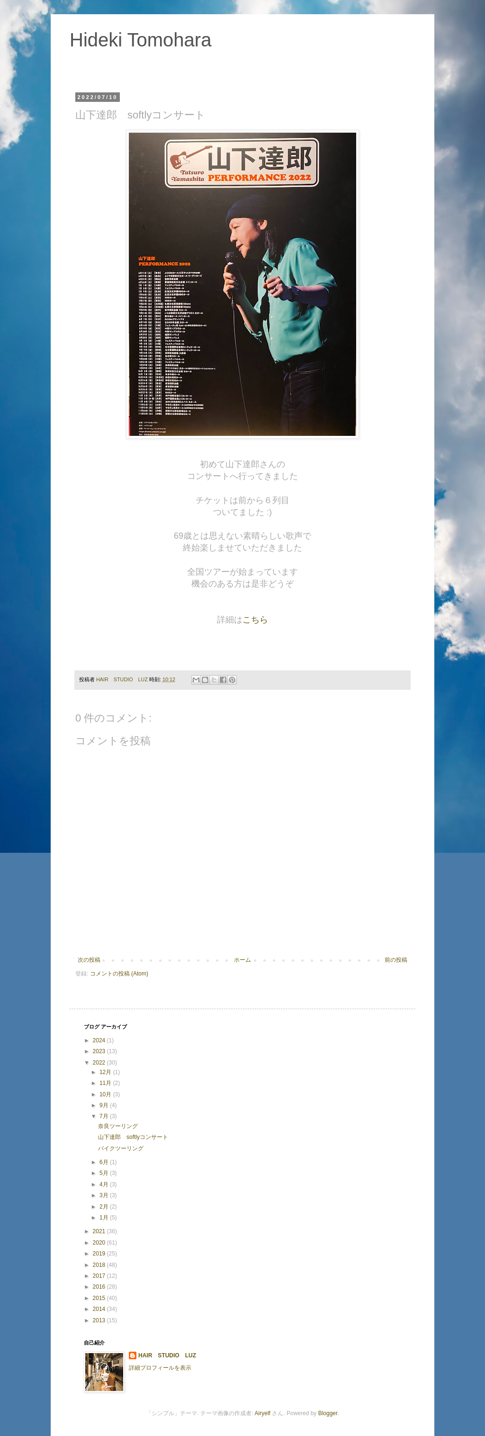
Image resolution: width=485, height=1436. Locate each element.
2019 (100, 1253)
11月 (106, 1083)
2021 (100, 1231)
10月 (106, 1094)
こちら (255, 619)
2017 (100, 1276)
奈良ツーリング (118, 1126)
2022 (100, 1062)
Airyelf (262, 1413)
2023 (100, 1051)
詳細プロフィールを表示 (160, 1367)
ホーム (242, 960)
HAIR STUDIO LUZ (167, 1355)
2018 (100, 1265)
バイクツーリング (121, 1148)
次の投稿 (89, 960)
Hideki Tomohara (140, 39)
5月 (104, 1173)
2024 (100, 1040)
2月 (104, 1206)
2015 (100, 1298)
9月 (104, 1105)
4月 (104, 1184)
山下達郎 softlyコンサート (133, 1137)
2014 (100, 1309)
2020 (100, 1242)
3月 (104, 1195)
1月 (104, 1217)
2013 (100, 1320)
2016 (100, 1286)
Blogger (328, 1413)
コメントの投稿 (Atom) (119, 973)
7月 (104, 1116)
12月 (106, 1072)
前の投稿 (396, 960)
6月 (104, 1162)
